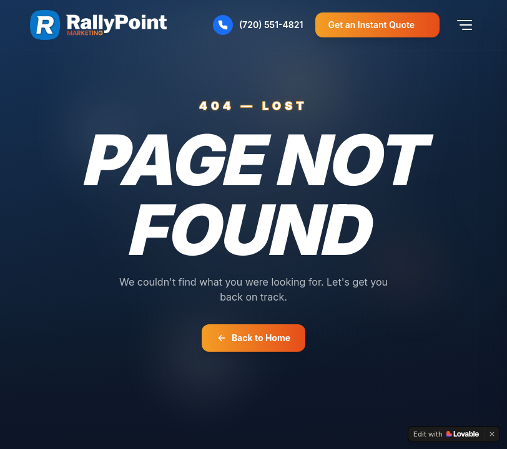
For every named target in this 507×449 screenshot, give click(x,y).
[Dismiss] (492, 434)
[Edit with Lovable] (446, 434)
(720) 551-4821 (258, 25)
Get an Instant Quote (377, 24)
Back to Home (253, 337)
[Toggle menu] (464, 24)
